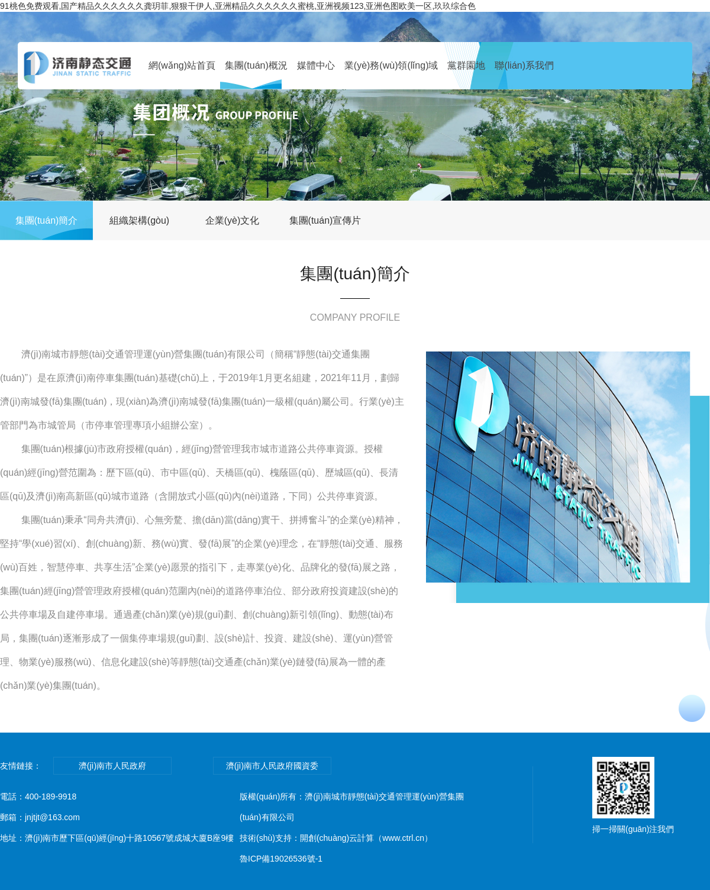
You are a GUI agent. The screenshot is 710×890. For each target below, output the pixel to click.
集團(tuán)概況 (256, 65)
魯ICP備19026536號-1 (281, 858)
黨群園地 (466, 65)
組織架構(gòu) (139, 220)
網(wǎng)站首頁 (182, 65)
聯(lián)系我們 (524, 65)
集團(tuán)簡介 (46, 220)
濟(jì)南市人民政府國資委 (272, 765)
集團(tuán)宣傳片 (325, 220)
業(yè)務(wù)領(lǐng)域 (391, 65)
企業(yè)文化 (232, 220)
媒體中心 (316, 65)
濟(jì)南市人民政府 (112, 765)
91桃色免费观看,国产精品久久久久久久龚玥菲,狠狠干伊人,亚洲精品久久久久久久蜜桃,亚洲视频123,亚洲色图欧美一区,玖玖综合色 (238, 6)
